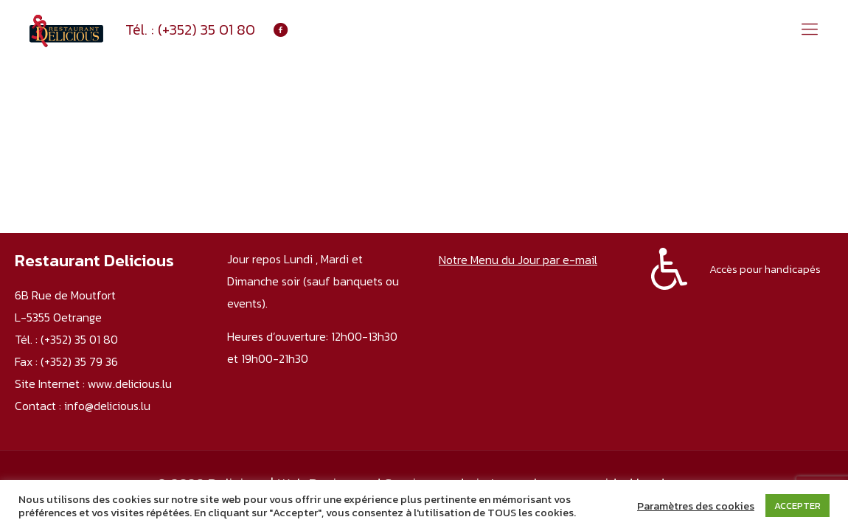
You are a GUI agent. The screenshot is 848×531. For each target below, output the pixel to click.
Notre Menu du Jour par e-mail (518, 259)
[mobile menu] (809, 29)
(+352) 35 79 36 (79, 361)
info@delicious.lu (107, 405)
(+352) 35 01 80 (206, 29)
